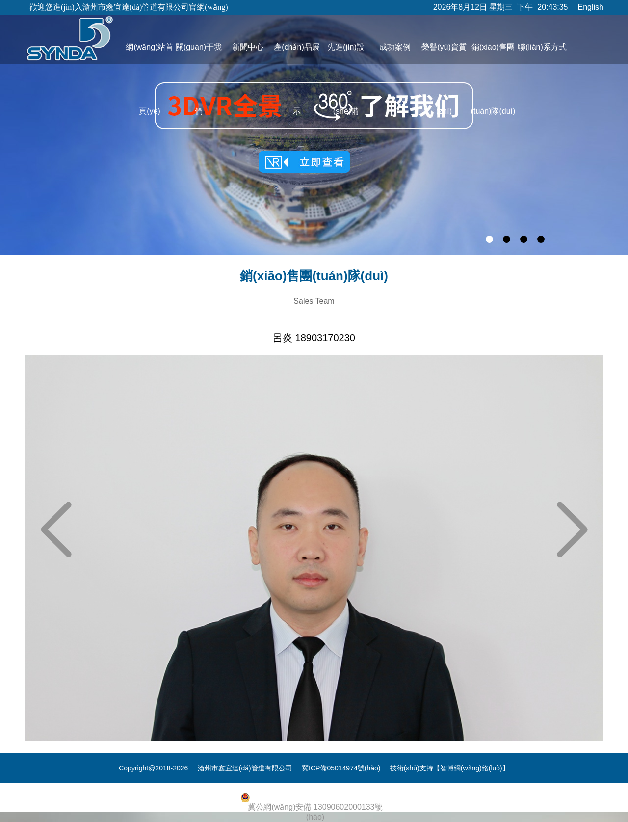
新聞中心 (247, 47)
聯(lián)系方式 (542, 47)
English (590, 7)
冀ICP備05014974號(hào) (341, 768)
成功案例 (395, 47)
